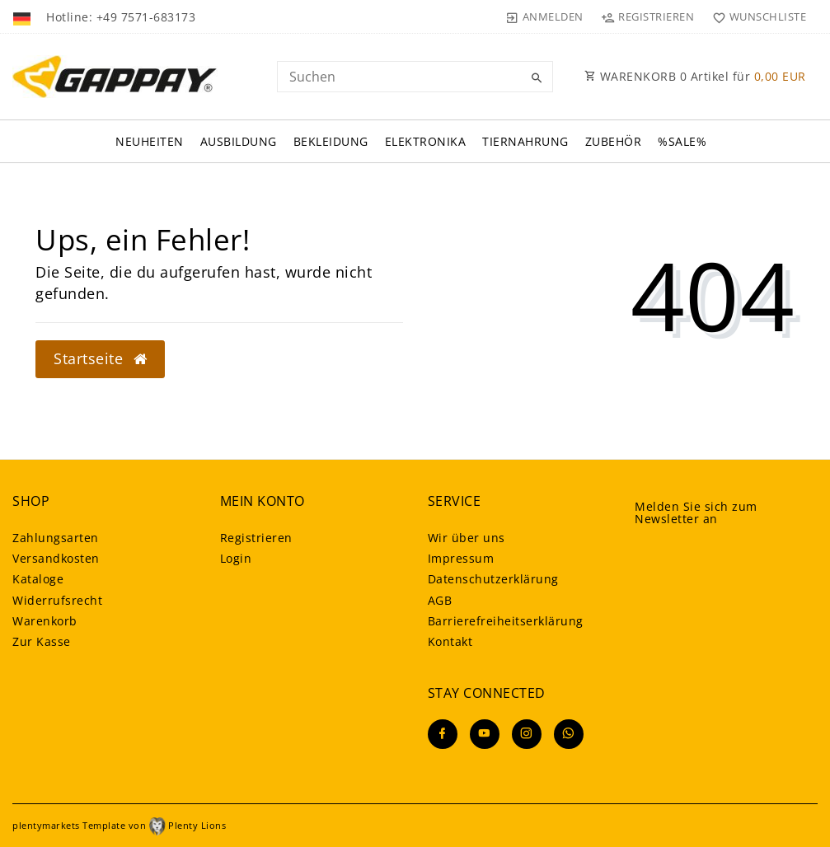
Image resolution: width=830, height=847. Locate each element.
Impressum (461, 558)
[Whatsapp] (569, 734)
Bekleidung (330, 141)
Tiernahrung (525, 141)
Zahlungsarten (55, 537)
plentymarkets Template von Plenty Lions (119, 825)
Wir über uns (466, 537)
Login (236, 558)
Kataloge (37, 579)
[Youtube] (484, 734)
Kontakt (450, 641)
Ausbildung (238, 141)
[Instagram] (527, 734)
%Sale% (682, 141)
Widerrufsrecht (57, 600)
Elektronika (426, 141)
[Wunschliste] (755, 16)
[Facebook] (442, 734)
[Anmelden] (545, 16)
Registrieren (256, 537)
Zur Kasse (41, 641)
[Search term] (415, 76)
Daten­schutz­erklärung (493, 579)
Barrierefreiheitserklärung (506, 621)
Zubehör (613, 141)
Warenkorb (44, 621)
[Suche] (536, 78)
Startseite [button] (100, 358)
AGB (440, 600)
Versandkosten (56, 558)
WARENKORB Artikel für (695, 76)
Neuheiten (149, 141)
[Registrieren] (647, 16)
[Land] (23, 16)
